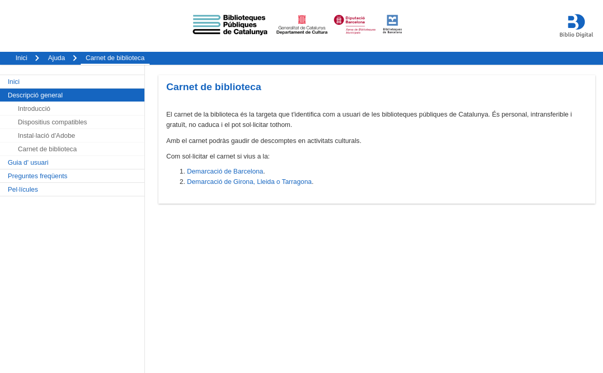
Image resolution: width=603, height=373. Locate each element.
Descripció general (35, 95)
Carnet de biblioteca (47, 149)
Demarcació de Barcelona (225, 171)
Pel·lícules (23, 189)
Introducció (34, 108)
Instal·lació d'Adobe (47, 135)
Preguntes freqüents (37, 176)
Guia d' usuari (28, 162)
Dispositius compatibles (52, 122)
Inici (14, 81)
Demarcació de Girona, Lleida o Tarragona (249, 181)
